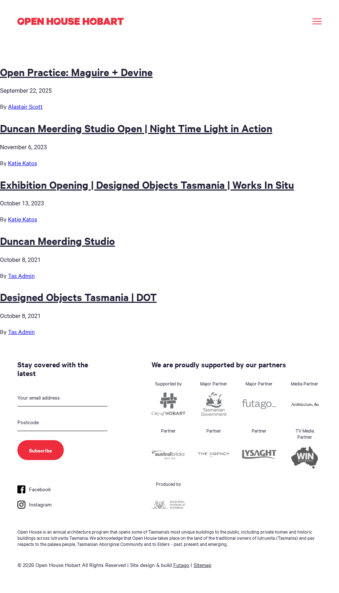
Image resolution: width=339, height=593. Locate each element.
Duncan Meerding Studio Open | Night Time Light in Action (136, 128)
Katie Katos (22, 163)
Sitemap (202, 564)
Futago (181, 564)
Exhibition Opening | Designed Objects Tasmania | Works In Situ (147, 184)
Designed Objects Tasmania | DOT (78, 297)
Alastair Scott (25, 106)
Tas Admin (21, 275)
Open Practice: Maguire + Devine (76, 72)
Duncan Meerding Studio (57, 240)
